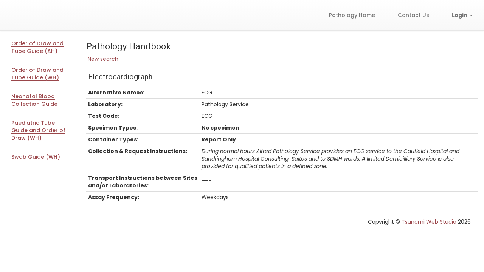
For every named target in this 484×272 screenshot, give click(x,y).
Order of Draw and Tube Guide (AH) (37, 47)
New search (102, 59)
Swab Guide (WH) (35, 157)
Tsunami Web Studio (429, 222)
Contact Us (413, 15)
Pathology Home (352, 15)
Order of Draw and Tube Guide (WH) (37, 73)
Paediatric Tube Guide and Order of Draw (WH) (38, 130)
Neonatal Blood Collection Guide (34, 100)
